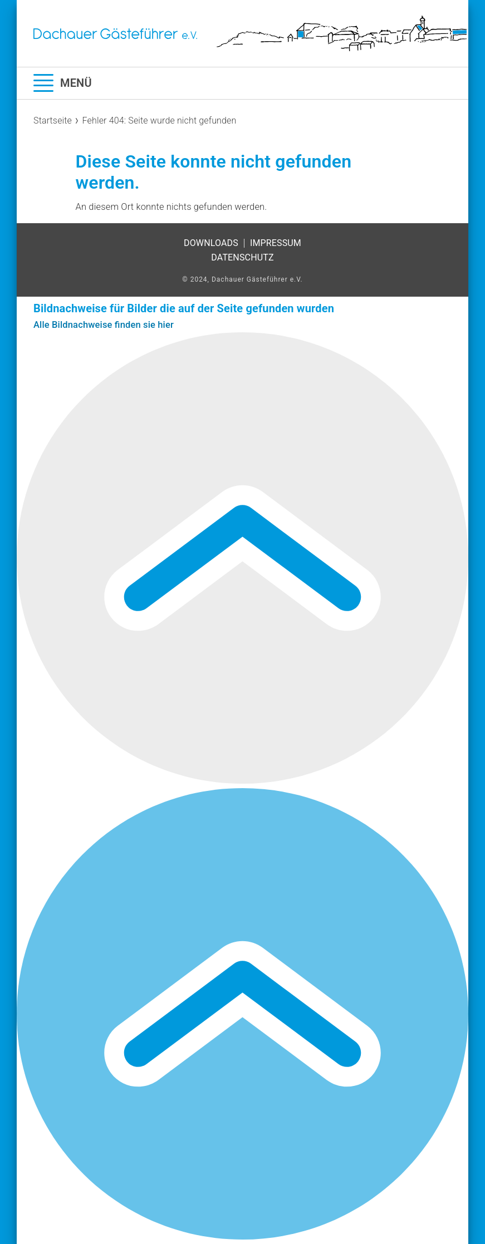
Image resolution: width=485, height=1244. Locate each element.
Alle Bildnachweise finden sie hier (103, 324)
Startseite (52, 120)
